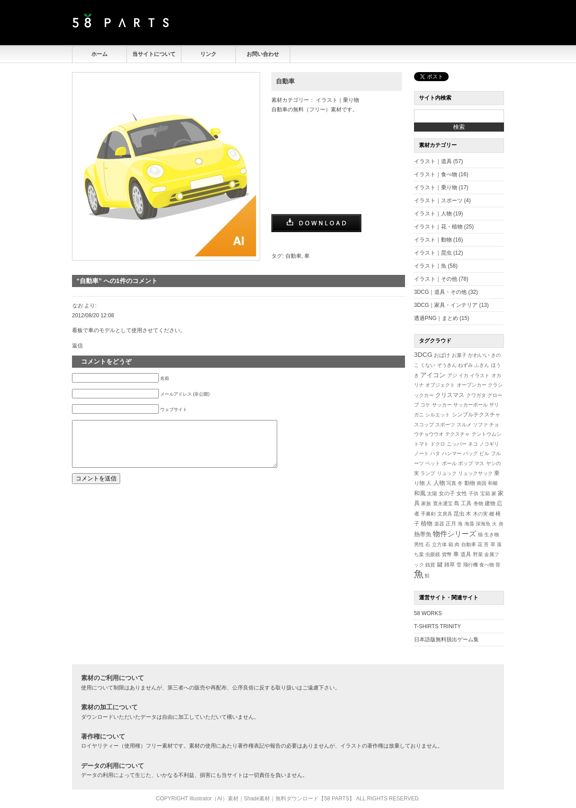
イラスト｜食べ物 (435, 174)
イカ (463, 375)
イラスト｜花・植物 (438, 227)
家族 (426, 503)
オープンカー (471, 385)
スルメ (464, 424)
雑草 (449, 564)
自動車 (285, 81)
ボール (449, 463)
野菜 (478, 554)
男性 (419, 544)
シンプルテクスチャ (476, 414)
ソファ (480, 424)
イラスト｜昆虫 (433, 253)
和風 (420, 493)
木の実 (480, 513)
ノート (421, 453)
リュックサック (475, 473)
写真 (451, 483)
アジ (452, 375)
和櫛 (493, 483)
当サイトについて (154, 54)
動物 (469, 483)
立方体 (439, 544)
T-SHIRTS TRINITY (437, 626)
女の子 (447, 493)
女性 (461, 493)
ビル (484, 453)
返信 (77, 345)
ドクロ (437, 444)
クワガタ (476, 395)
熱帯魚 (423, 534)
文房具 (444, 513)
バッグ (470, 453)
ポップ (465, 463)
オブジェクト (440, 385)
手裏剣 (428, 513)
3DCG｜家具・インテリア (445, 305)
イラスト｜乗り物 (337, 100)
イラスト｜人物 (433, 213)
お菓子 (459, 355)
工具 (466, 503)
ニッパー (457, 444)
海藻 (469, 523)
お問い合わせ (263, 54)
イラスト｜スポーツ (438, 200)
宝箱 (485, 493)
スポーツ (445, 424)
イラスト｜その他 (435, 279)
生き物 (491, 534)
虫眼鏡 (432, 554)
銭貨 (430, 564)
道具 (465, 554)
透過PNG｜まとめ (436, 318)
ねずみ (465, 365)
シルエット (437, 414)
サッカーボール (470, 404)
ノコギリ (489, 444)
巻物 (478, 503)
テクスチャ (457, 434)
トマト (421, 444)
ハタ (435, 453)
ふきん (481, 365)
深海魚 (483, 523)
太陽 (432, 493)
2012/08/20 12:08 (93, 315)
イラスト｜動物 (433, 240)
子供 (473, 493)
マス (479, 463)
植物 (426, 523)
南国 (481, 483)
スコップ (424, 424)
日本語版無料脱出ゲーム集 (446, 639)
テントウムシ (486, 434)
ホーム (99, 54)
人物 (439, 483)
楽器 (439, 523)
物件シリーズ (454, 534)
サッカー (442, 404)
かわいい (479, 355)
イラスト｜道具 (433, 161)
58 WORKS (428, 613)
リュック (447, 473)
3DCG (423, 354)
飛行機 (470, 564)
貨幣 (447, 554)
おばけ (442, 355)
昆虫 (459, 514)
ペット (432, 463)
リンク (208, 54)
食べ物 (486, 564)
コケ (425, 404)
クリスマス (449, 395)
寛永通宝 (443, 503)
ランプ (427, 473)
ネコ (473, 444)
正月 (451, 523)
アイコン (433, 375)
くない (427, 365)
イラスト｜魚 (430, 266)
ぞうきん (447, 365)
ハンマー (452, 453)
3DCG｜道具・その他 (440, 292)
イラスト (480, 375)
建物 (490, 503)
